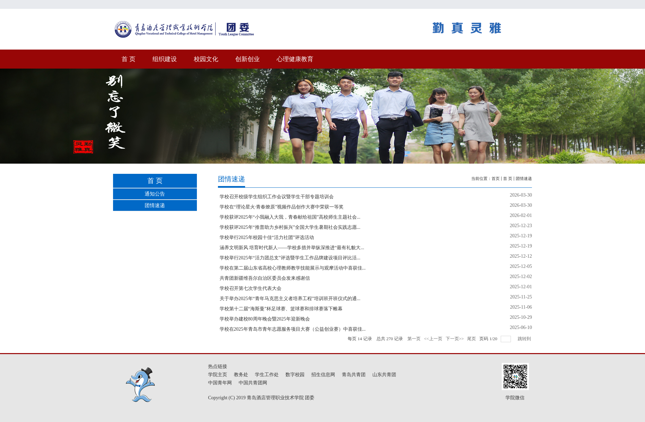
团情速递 (524, 178)
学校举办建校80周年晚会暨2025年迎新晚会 (265, 319)
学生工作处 (267, 374)
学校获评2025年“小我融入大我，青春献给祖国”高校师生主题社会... (290, 217)
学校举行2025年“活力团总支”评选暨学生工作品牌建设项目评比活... (290, 257)
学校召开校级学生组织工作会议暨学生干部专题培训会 (277, 196)
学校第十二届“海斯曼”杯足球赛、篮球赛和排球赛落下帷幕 (281, 308)
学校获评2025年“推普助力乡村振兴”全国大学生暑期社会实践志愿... (290, 227)
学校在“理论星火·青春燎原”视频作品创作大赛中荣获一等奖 (282, 206)
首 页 (507, 178)
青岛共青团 (354, 374)
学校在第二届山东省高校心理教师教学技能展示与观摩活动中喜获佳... (293, 268)
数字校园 (295, 374)
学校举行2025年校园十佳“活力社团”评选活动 (267, 237)
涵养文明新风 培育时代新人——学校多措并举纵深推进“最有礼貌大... (292, 247)
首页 (496, 178)
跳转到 (525, 338)
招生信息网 (323, 374)
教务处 (241, 374)
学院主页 (217, 374)
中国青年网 (220, 382)
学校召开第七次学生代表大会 (250, 288)
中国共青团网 (253, 382)
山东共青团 (384, 374)
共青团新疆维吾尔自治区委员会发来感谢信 (265, 278)
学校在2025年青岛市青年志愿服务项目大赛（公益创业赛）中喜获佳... (293, 329)
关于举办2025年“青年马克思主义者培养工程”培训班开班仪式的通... (290, 298)
